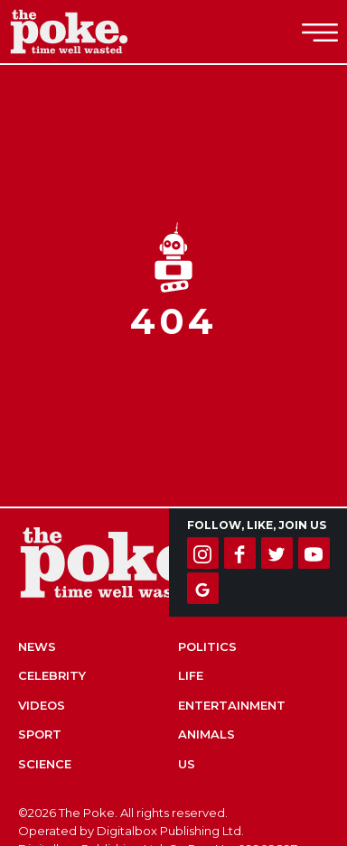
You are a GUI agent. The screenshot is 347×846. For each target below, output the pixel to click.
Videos (41, 705)
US (186, 764)
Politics (207, 646)
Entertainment (232, 705)
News (37, 646)
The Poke (113, 31)
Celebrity (52, 675)
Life (190, 675)
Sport (39, 734)
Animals (206, 734)
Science (44, 764)
